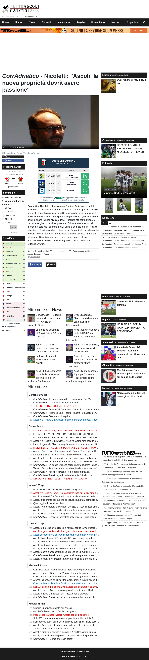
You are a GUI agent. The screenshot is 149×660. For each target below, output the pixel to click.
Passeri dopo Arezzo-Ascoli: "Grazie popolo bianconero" (61, 615)
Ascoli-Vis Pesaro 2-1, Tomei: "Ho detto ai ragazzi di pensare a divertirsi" (70, 430)
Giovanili (107, 365)
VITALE (8, 208)
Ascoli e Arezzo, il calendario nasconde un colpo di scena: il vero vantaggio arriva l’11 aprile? (80, 625)
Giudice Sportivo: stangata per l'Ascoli (52, 608)
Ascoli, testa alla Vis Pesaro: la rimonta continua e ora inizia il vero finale (70, 559)
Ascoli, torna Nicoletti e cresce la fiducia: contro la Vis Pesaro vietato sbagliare (73, 528)
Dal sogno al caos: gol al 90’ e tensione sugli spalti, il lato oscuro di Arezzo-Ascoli (74, 622)
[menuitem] (144, 22)
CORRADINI (10, 215)
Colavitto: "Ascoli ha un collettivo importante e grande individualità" (67, 569)
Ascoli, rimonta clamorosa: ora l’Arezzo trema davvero (60, 593)
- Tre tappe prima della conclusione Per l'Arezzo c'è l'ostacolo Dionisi (75, 399)
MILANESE (9, 223)
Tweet (51, 264)
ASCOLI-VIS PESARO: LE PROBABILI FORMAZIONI (60, 478)
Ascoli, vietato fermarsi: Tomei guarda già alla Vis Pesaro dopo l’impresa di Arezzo (75, 513)
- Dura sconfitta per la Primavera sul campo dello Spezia (131, 373)
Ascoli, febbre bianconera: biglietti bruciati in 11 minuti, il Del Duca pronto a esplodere (76, 552)
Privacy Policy (83, 651)
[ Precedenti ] (13, 187)
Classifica (8, 238)
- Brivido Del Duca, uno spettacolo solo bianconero (66, 409)
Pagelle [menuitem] (81, 22)
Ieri (110, 223)
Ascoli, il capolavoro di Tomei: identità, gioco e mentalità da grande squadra (71, 538)
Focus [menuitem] (18, 22)
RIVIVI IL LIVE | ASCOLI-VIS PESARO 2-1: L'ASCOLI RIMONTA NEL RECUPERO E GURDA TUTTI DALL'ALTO (90, 448)
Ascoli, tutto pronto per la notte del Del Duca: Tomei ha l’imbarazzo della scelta (73, 458)
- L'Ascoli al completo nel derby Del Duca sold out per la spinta (72, 517)
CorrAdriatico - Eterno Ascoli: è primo (116, 234)
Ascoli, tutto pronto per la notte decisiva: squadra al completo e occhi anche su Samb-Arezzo (80, 500)
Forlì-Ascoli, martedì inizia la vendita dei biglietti (46, 359)
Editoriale (107, 75)
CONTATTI (78, 656)
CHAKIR (8, 219)
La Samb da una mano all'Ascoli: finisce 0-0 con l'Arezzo (48, 333)
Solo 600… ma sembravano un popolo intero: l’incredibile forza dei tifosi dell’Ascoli (75, 618)
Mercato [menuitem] (115, 22)
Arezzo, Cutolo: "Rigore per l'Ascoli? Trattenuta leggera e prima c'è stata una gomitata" (77, 573)
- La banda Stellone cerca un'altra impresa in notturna (67, 465)
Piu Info (85, 176)
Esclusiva (107, 296)
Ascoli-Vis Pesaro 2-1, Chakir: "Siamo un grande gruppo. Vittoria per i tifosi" (71, 420)
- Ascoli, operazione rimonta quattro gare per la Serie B (68, 597)
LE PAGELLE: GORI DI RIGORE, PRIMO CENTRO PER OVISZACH (131, 327)
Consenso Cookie (67, 651)
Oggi (104, 223)
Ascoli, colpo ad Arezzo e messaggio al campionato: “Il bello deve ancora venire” (74, 590)
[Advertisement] (63, 287)
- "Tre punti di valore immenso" (56, 402)
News (37, 251)
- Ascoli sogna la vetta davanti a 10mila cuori (63, 475)
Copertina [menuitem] (132, 22)
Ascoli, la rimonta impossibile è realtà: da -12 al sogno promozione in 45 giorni (72, 548)
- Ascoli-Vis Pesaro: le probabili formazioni (61, 472)
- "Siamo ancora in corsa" (53, 639)
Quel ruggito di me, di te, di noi (48, 503)
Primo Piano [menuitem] (98, 22)
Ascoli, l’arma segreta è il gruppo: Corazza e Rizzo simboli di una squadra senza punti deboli (80, 507)
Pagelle (106, 319)
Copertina (107, 140)
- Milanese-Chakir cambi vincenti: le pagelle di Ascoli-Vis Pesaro (72, 413)
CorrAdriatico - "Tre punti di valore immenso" (119, 248)
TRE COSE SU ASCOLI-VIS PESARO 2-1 (54, 406)
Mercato (106, 388)
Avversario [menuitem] (64, 22)
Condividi (35, 264)
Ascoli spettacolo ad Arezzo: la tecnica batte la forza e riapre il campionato (71, 545)
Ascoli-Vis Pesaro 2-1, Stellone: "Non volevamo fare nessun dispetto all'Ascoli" (73, 441)
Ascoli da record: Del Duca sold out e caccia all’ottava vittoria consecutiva (70, 496)
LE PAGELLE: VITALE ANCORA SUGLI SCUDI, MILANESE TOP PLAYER (71, 434)
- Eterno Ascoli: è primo (52, 416)
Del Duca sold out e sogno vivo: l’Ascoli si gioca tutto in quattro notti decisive (72, 587)
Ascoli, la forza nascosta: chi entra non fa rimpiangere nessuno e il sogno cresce (74, 510)
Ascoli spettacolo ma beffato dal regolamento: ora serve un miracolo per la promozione (77, 535)
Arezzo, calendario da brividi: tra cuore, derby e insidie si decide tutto (68, 580)
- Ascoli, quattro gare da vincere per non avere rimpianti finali (71, 555)
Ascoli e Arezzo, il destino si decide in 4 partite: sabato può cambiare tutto (70, 632)
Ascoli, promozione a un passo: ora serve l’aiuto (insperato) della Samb (69, 635)
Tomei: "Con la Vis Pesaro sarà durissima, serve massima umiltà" (47, 348)
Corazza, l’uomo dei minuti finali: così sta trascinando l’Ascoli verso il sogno (71, 583)
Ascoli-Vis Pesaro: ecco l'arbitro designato (54, 611)
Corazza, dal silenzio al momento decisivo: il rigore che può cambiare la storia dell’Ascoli (78, 576)
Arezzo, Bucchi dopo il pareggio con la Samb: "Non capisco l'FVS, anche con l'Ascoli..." (77, 451)
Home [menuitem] (5, 22)
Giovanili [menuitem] (46, 22)
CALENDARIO (66, 656)
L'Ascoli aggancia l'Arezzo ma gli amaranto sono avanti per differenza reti (70, 444)
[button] (13, 227)
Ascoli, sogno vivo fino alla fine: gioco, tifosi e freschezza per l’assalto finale (71, 531)
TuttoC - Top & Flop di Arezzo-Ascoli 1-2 (53, 628)
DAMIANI (9, 212)
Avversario (108, 342)
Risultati (13, 232)
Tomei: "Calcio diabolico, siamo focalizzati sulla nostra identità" (86, 348)
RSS (86, 656)
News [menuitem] (32, 22)
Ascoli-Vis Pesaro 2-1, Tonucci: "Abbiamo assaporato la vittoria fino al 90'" (70, 437)
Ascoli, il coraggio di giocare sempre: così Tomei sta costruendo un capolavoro (73, 541)
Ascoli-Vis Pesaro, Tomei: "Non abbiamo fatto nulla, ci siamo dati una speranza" (73, 493)
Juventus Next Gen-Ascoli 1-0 (119, 193)
